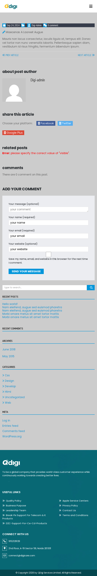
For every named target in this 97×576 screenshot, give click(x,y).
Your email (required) (22, 230)
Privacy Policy (68, 505)
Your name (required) (22, 217)
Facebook (46, 123)
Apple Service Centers (73, 500)
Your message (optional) (24, 204)
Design (8, 381)
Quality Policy (11, 500)
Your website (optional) (23, 244)
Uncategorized (13, 397)
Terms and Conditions (73, 515)
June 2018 (8, 349)
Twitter (65, 123)
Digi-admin (37, 25)
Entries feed (10, 426)
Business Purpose (14, 505)
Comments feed (13, 431)
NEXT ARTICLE (86, 55)
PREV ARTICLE (10, 55)
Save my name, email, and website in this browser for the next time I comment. (48, 261)
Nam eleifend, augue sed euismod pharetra (32, 307)
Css (6, 375)
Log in (6, 420)
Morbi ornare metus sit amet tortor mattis (30, 314)
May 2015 (8, 356)
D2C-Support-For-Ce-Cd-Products (24, 523)
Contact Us (67, 510)
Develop (9, 386)
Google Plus (13, 133)
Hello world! (10, 304)
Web (6, 403)
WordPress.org (12, 436)
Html (6, 392)
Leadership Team (14, 510)
